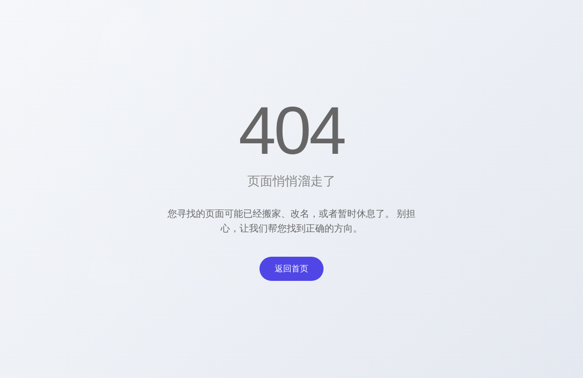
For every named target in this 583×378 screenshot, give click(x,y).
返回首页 (291, 268)
